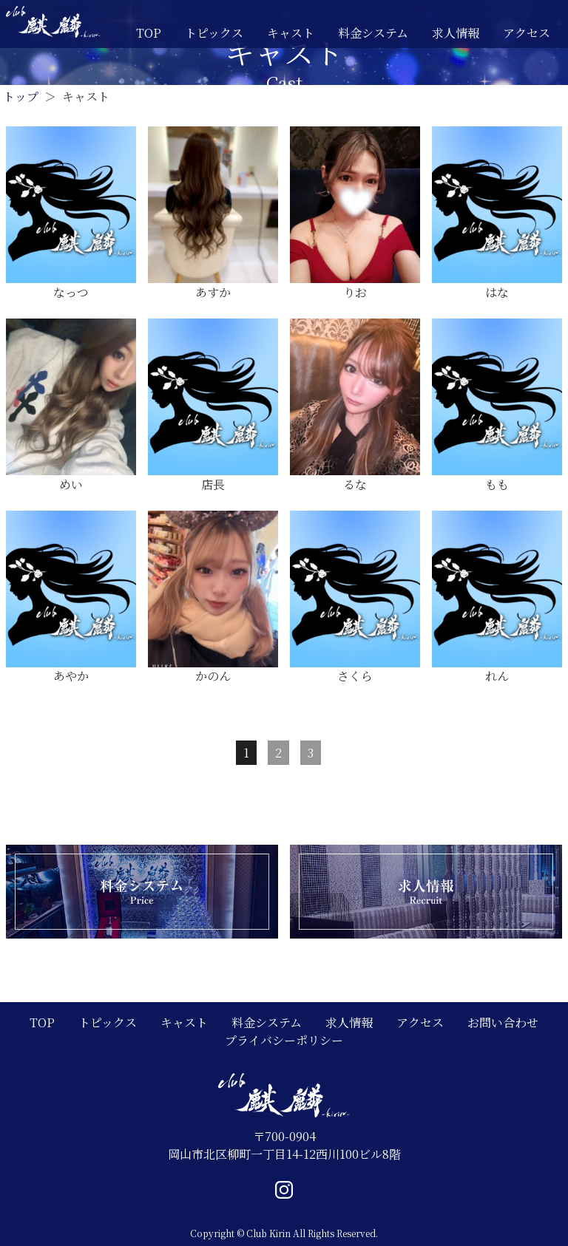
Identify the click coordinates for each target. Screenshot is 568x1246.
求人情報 (455, 32)
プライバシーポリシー (284, 1040)
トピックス (214, 32)
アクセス (526, 32)
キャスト (290, 32)
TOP (148, 32)
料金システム (373, 32)
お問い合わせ (502, 1022)
